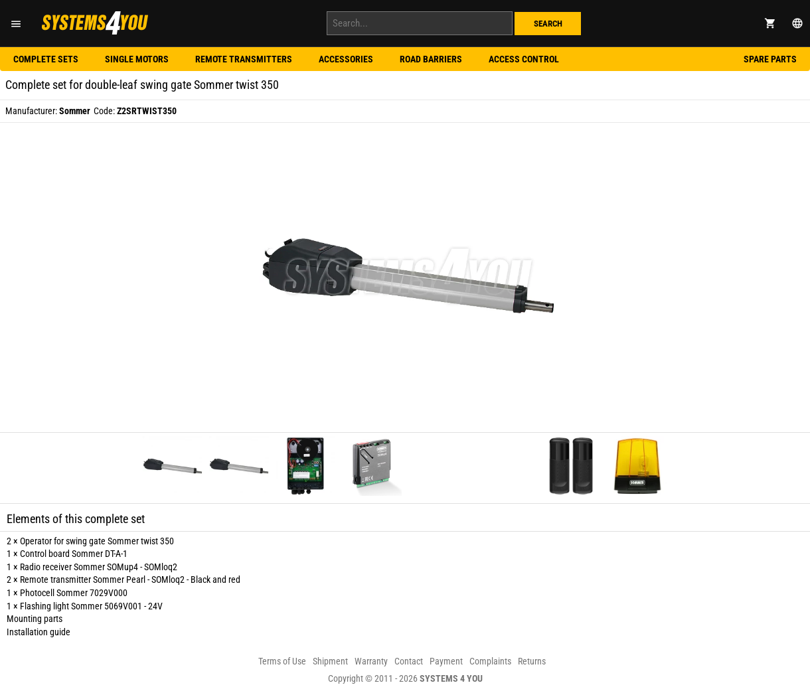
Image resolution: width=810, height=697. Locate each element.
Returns (532, 661)
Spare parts (770, 59)
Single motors (137, 59)
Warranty (371, 661)
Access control (524, 59)
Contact (408, 661)
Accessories (346, 59)
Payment (446, 661)
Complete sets (45, 59)
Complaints (490, 661)
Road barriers (431, 59)
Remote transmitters (243, 59)
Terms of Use (282, 661)
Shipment (330, 661)
